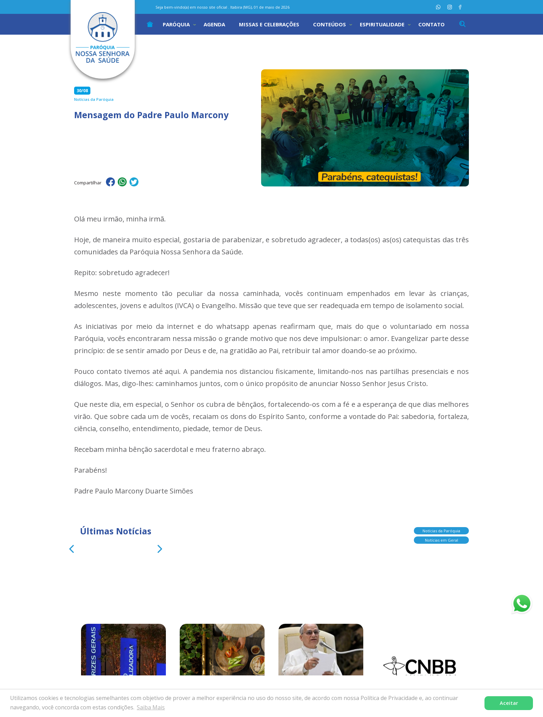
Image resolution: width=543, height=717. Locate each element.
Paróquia (176, 24)
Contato (431, 24)
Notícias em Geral (441, 540)
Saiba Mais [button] (151, 707)
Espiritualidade (382, 24)
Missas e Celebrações (269, 24)
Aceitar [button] (509, 703)
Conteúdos (329, 24)
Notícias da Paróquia (441, 531)
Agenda (214, 24)
